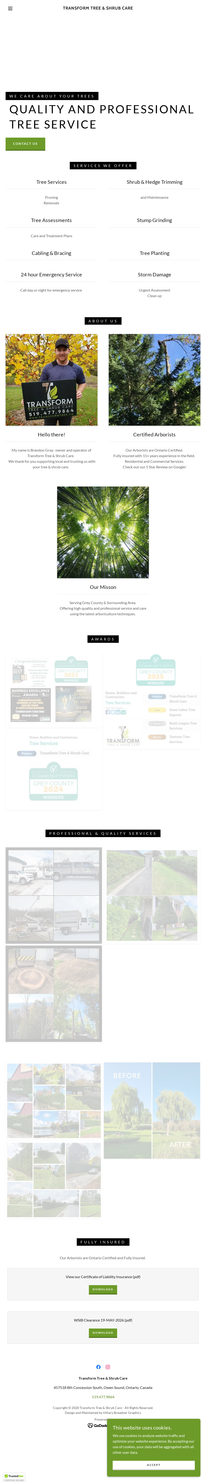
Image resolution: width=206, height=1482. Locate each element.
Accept (153, 1465)
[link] (98, 8)
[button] (10, 8)
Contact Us (25, 144)
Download (103, 1289)
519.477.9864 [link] (103, 1397)
